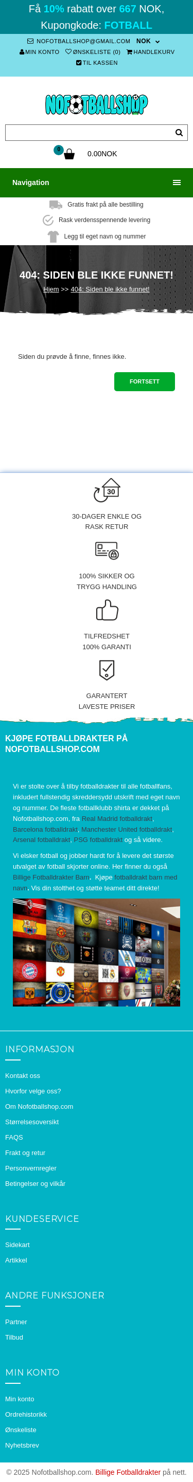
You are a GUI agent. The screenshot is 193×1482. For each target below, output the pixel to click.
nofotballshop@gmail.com (78, 41)
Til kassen (97, 63)
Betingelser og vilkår (35, 1183)
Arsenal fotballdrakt (41, 840)
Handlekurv (151, 52)
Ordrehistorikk (26, 1414)
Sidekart (17, 1245)
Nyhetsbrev (22, 1445)
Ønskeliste (21, 1430)
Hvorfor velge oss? (33, 1091)
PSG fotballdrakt (98, 840)
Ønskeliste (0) (92, 52)
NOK (143, 41)
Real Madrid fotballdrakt (117, 818)
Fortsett (145, 381)
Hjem (51, 289)
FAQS (14, 1137)
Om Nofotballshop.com (39, 1106)
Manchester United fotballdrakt (126, 829)
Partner (16, 1322)
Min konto (40, 52)
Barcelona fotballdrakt (45, 829)
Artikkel (16, 1260)
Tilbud (14, 1337)
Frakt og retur (25, 1153)
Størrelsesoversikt (32, 1122)
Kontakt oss (22, 1076)
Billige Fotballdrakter (128, 1472)
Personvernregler (31, 1168)
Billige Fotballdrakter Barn (51, 877)
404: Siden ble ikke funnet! (110, 289)
